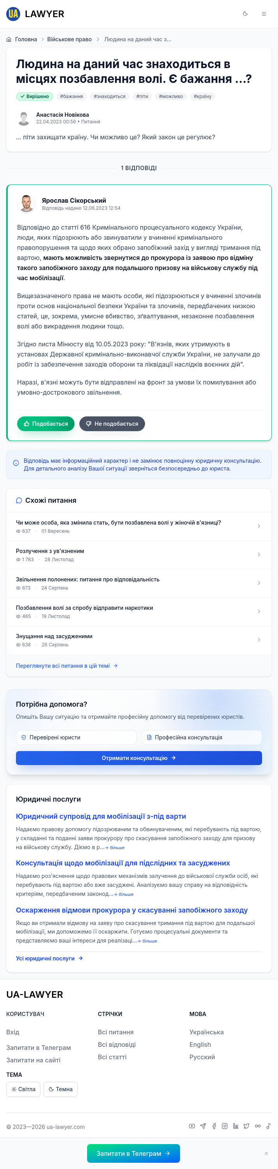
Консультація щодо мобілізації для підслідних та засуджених (123, 863)
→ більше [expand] (115, 847)
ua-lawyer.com (66, 1126)
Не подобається (112, 424)
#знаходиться (109, 96)
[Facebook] (215, 1127)
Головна (21, 39)
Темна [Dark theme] (61, 1089)
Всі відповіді (117, 1044)
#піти (142, 96)
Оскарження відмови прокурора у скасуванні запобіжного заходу (132, 910)
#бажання (71, 96)
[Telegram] (204, 1127)
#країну (203, 96)
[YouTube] (193, 1127)
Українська (206, 1032)
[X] (247, 1127)
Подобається (46, 424)
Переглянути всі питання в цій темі (67, 666)
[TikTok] (269, 1127)
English (200, 1044)
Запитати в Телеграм (38, 1047)
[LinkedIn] (237, 1127)
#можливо (171, 96)
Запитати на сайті (33, 1060)
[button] (245, 14)
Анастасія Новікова (62, 114)
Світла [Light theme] (23, 1089)
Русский (202, 1057)
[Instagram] (226, 1127)
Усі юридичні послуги (49, 958)
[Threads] (259, 1127)
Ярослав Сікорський (74, 200)
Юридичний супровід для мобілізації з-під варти (101, 816)
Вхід (12, 1032)
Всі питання (116, 1032)
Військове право (66, 39)
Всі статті (112, 1057)
